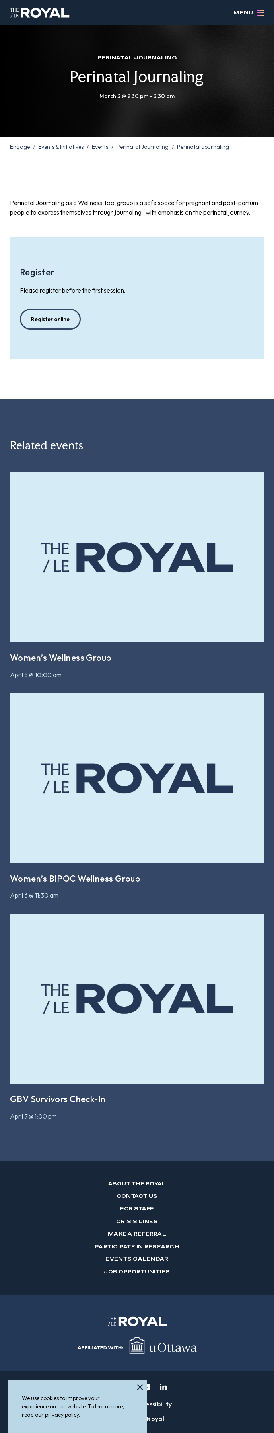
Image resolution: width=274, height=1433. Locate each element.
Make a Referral (137, 1234)
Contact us (137, 1196)
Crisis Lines (137, 1221)
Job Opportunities (137, 1272)
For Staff (137, 1209)
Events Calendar (137, 1259)
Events (100, 146)
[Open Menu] (260, 12)
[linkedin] (163, 1387)
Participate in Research (137, 1246)
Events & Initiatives (61, 146)
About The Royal (137, 1184)
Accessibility (153, 1404)
